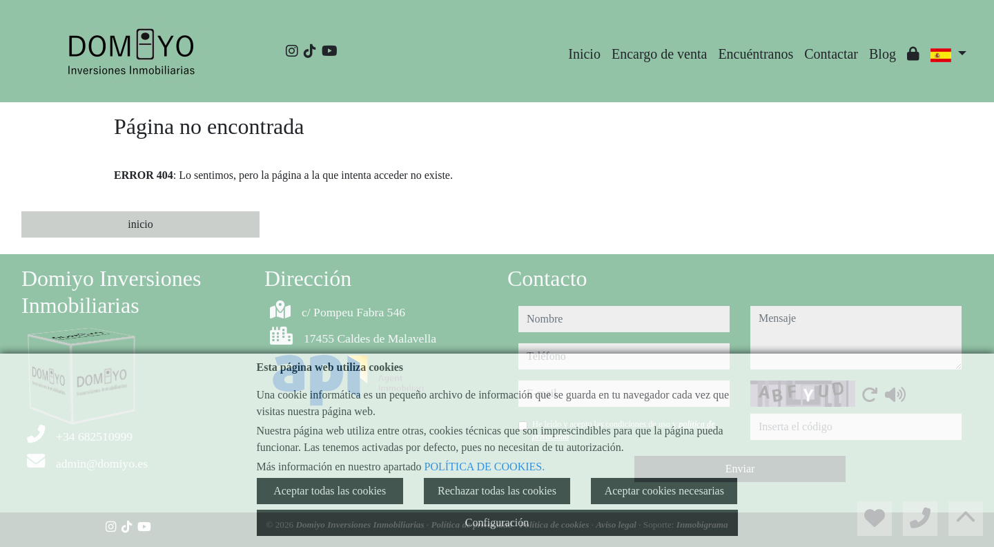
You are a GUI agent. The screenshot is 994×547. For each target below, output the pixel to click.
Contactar (831, 53)
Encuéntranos (755, 53)
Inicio (584, 53)
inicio (140, 224)
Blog (882, 53)
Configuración (497, 522)
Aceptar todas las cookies (329, 491)
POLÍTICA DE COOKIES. (485, 466)
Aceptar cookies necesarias (664, 491)
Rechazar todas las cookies (497, 491)
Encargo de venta (659, 53)
